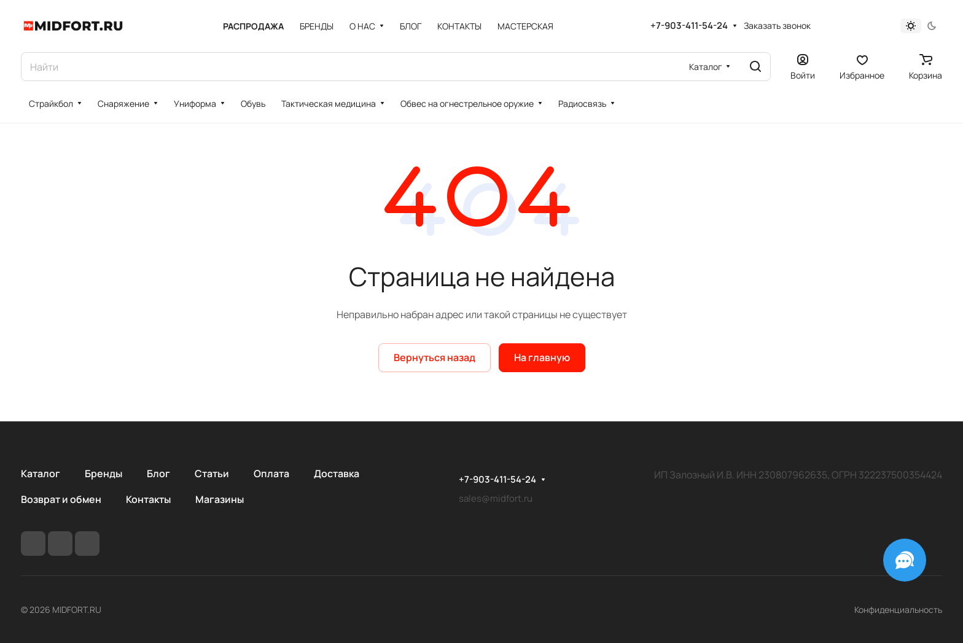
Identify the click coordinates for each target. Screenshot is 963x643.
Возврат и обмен (61, 499)
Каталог (40, 473)
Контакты (148, 499)
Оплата (271, 473)
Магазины (219, 499)
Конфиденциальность (898, 609)
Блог (158, 473)
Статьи (212, 473)
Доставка (336, 473)
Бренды (103, 473)
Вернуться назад (434, 357)
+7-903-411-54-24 (689, 25)
